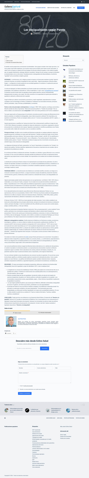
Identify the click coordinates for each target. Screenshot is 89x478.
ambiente (34, 441)
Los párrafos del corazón (75, 90)
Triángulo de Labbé (37, 437)
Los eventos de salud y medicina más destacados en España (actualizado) (76, 114)
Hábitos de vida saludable (53, 7)
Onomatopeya (35, 450)
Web (56, 368)
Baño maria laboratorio (38, 465)
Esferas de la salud (37, 433)
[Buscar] (84, 1)
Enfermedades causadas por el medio (41, 439)
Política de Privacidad (25, 1)
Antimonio (34, 458)
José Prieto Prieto (22, 318)
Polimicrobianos (36, 446)
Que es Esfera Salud (8, 1)
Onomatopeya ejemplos (38, 454)
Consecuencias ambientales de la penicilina (43, 443)
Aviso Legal (16, 1)
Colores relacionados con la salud (40, 448)
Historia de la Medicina (66, 7)
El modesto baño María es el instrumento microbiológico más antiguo (76, 71)
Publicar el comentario (24, 393)
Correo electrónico (41, 368)
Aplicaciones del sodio (38, 435)
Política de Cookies (36, 1)
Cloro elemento (36, 467)
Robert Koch (35, 461)
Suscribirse (44, 348)
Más (75, 8)
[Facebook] (81, 1)
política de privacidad (28, 385)
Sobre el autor (9, 60)
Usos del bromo (36, 431)
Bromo (34, 456)
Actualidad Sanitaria (41, 7)
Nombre (21, 368)
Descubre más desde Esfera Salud (14, 62)
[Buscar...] (72, 60)
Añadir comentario (24, 373)
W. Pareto (31, 107)
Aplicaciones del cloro (37, 444)
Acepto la (26, 385)
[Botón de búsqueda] (83, 60)
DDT (33, 459)
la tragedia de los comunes (51, 90)
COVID (26, 237)
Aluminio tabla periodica (38, 463)
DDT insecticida (36, 430)
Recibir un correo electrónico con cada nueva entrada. (32, 389)
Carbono (34, 452)
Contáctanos (80, 7)
